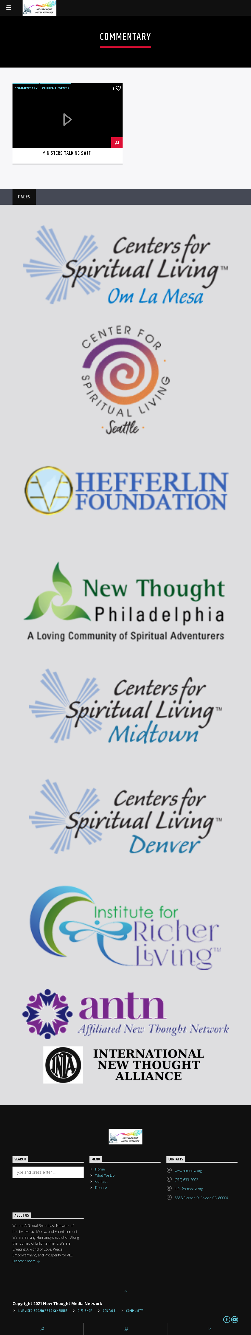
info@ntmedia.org (189, 1188)
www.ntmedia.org (188, 1170)
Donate (101, 1187)
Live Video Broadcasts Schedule (42, 1311)
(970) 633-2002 (186, 1179)
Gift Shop (85, 1311)
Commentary (26, 88)
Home (100, 1169)
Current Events (55, 88)
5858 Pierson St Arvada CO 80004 (201, 1198)
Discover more (26, 1261)
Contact (101, 1181)
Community (134, 1311)
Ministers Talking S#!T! (67, 153)
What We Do (105, 1175)
